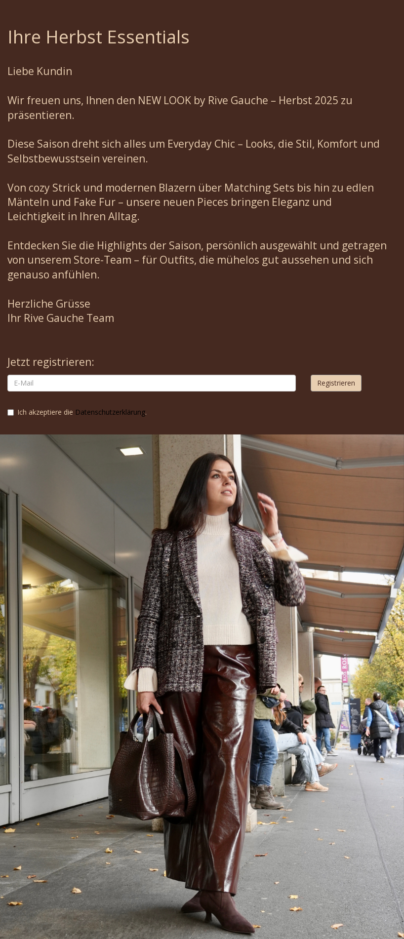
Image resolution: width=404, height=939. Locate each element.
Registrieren (336, 383)
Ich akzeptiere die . (77, 412)
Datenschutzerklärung (110, 412)
